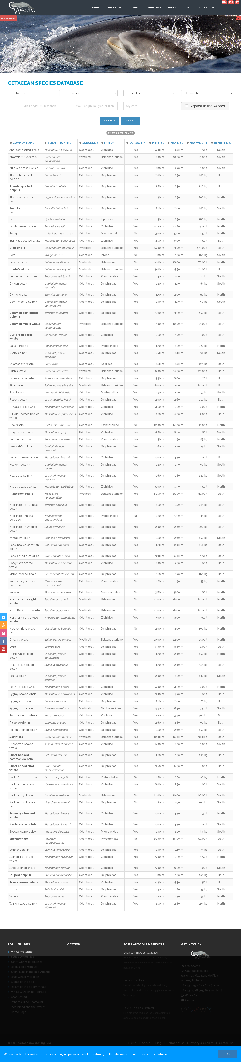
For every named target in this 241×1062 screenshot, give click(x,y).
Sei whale (16, 736)
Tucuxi (13, 889)
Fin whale (16, 385)
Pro (189, 7)
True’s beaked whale (23, 882)
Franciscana (16, 392)
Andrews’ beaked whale (24, 149)
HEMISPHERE (223, 142)
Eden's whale (17, 371)
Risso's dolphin (19, 722)
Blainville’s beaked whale (24, 240)
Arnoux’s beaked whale (23, 168)
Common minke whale (24, 323)
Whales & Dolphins (163, 7)
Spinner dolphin (19, 849)
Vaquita (14, 896)
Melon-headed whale (22, 574)
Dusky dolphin (18, 352)
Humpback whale (21, 493)
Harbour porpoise (20, 439)
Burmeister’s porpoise (23, 276)
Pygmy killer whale (21, 701)
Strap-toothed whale (22, 867)
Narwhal (14, 592)
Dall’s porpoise (18, 345)
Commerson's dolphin (23, 301)
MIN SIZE (158, 142)
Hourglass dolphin (21, 475)
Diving (136, 7)
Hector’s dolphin (19, 464)
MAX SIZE (177, 142)
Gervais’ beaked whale (23, 406)
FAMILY (109, 142)
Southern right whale (22, 795)
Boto (12, 255)
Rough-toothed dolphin (24, 729)
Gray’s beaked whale (22, 432)
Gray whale (16, 424)
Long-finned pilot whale (24, 555)
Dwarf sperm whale (21, 363)
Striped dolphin (20, 875)
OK (227, 1054)
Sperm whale (18, 838)
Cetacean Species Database (140, 952)
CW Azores (208, 7)
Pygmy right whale (21, 708)
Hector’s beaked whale (23, 457)
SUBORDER (90, 142)
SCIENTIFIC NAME (59, 142)
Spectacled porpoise (22, 831)
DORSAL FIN (137, 142)
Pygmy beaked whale (22, 694)
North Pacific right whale (24, 610)
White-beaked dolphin (23, 903)
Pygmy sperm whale (23, 715)
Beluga (13, 233)
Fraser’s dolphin (19, 399)
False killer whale (21, 378)
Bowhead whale (19, 262)
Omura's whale (18, 639)
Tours (96, 7)
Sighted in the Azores (205, 106)
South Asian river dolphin (24, 777)
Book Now (8, 18)
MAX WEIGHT (198, 142)
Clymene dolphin (20, 294)
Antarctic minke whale (23, 157)
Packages (116, 7)
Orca (12, 646)
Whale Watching (22, 951)
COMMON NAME (23, 142)
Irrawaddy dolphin (20, 537)
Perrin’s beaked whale (22, 686)
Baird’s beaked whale (22, 226)
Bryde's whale (19, 269)
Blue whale (17, 247)
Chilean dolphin (19, 283)
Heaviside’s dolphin (21, 446)
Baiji (11, 219)
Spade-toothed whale (22, 824)
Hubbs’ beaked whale (22, 486)
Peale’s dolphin (18, 675)
